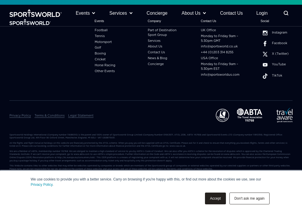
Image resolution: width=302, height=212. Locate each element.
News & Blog (157, 58)
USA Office (209, 58)
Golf (98, 47)
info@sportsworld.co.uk (219, 46)
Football (101, 30)
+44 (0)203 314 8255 (217, 52)
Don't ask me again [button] (249, 198)
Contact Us (156, 52)
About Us (155, 46)
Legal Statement (80, 115)
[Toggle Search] (286, 13)
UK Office (208, 30)
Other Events (105, 71)
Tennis (100, 36)
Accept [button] (215, 198)
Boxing (100, 53)
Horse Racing (105, 65)
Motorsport (103, 42)
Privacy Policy (41, 185)
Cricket (100, 59)
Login (261, 13)
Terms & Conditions (50, 115)
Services (154, 40)
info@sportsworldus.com (220, 74)
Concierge (156, 64)
